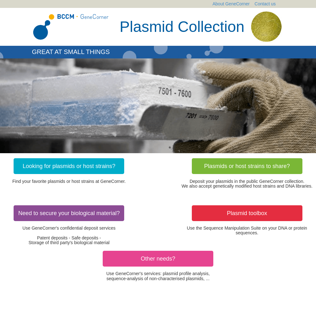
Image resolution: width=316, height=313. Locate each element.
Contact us (265, 3)
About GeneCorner (231, 3)
